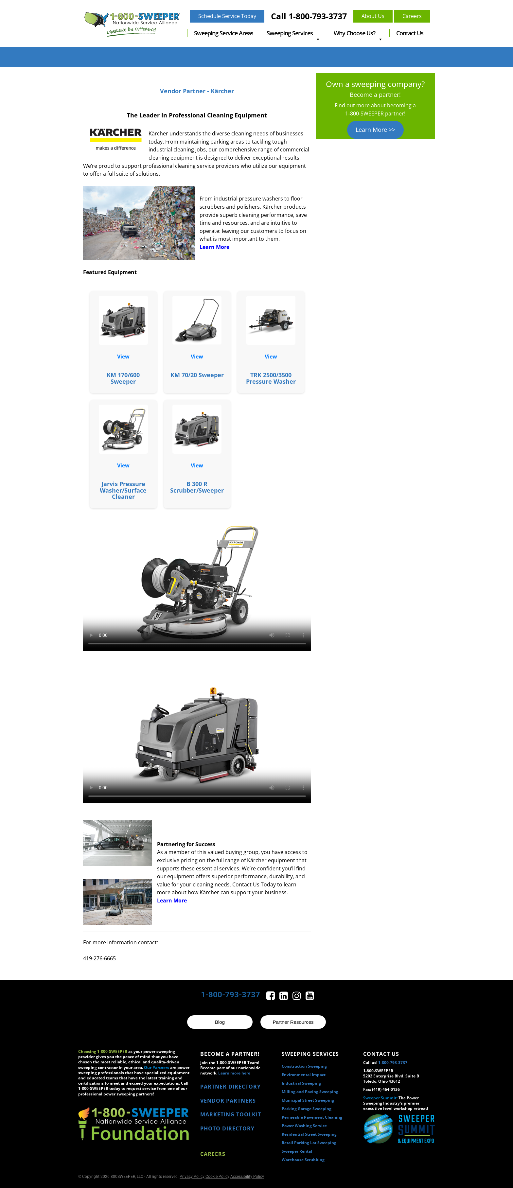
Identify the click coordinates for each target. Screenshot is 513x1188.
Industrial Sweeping (301, 1083)
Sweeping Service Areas (223, 33)
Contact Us (409, 33)
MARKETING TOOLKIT (230, 1114)
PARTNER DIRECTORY (230, 1086)
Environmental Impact (304, 1074)
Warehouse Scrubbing (303, 1159)
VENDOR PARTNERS (228, 1100)
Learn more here (234, 1073)
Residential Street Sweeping (309, 1134)
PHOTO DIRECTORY (227, 1128)
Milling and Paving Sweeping (310, 1091)
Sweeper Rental (297, 1151)
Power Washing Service (304, 1125)
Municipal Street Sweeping (308, 1100)
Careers (212, 1154)
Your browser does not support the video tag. (197, 583)
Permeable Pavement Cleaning (312, 1117)
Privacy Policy (192, 1176)
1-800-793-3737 (230, 994)
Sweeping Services (293, 33)
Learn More (214, 247)
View (123, 356)
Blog (220, 1022)
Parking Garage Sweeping (306, 1108)
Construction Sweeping (304, 1066)
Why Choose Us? (358, 33)
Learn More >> (375, 129)
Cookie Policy (217, 1176)
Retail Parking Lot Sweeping (309, 1142)
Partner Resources (293, 1022)
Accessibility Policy (247, 1176)
